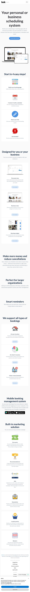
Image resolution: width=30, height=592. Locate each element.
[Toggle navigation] (27, 2)
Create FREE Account (14, 38)
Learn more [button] (15, 589)
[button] (28, 578)
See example (15, 187)
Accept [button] (15, 586)
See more (15, 341)
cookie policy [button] (9, 582)
